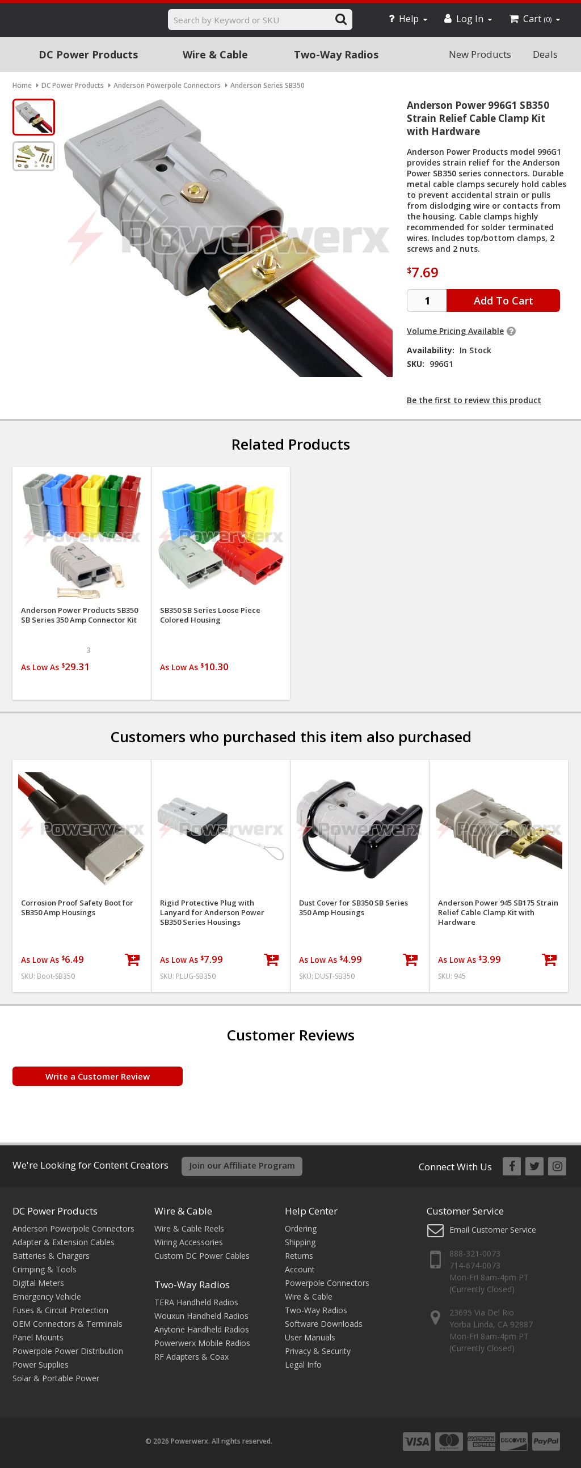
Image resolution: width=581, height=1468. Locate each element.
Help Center (311, 1210)
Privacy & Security (318, 1351)
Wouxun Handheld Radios (201, 1315)
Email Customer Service (492, 1229)
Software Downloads (324, 1323)
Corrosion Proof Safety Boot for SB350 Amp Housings (77, 907)
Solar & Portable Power (55, 1378)
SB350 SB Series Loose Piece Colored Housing (210, 615)
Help (408, 18)
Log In (468, 18)
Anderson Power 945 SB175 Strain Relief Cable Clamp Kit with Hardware (498, 912)
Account (300, 1269)
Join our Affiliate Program (242, 1165)
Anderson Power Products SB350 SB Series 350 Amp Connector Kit (79, 615)
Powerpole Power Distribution (67, 1351)
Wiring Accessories (188, 1242)
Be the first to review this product (474, 400)
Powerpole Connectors (327, 1282)
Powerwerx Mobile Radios (202, 1343)
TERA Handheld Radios (196, 1302)
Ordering (301, 1228)
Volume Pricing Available (455, 330)
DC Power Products (88, 54)
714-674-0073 (474, 1265)
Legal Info (303, 1364)
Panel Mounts (38, 1337)
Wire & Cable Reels (189, 1228)
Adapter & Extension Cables (63, 1242)
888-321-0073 (474, 1253)
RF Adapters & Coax (191, 1356)
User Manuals (310, 1337)
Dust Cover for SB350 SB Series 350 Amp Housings (353, 907)
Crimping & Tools (44, 1269)
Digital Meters (38, 1282)
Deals (545, 54)
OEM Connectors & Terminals (67, 1323)
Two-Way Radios (336, 54)
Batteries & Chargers (51, 1255)
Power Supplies (40, 1364)
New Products (480, 54)
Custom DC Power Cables (202, 1255)
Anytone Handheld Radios (201, 1329)
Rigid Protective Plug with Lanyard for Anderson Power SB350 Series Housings (212, 912)
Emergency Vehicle (46, 1296)
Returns (299, 1255)
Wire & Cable (215, 54)
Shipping (300, 1242)
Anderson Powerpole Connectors (73, 1228)
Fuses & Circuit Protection (60, 1310)
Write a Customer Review (97, 1076)
